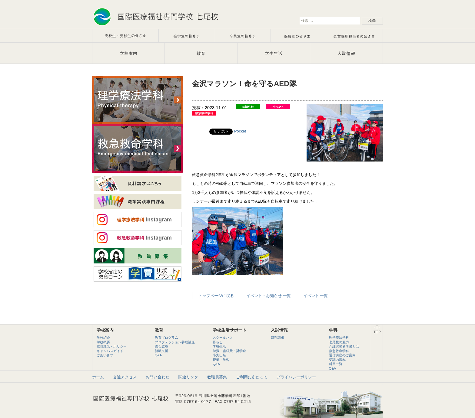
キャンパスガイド (110, 351)
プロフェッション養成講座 (175, 342)
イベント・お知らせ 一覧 (268, 295)
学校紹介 (103, 337)
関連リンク (188, 377)
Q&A (158, 355)
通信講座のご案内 (342, 355)
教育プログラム (166, 337)
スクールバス (223, 337)
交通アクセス (125, 377)
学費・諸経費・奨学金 (229, 351)
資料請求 (277, 337)
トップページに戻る (216, 295)
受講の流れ (337, 359)
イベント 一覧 (315, 295)
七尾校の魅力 (339, 342)
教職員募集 (217, 377)
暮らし (218, 342)
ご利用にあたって (251, 377)
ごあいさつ (105, 355)
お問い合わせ (157, 377)
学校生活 (219, 346)
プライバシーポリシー (296, 377)
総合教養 (161, 346)
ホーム (98, 377)
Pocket (240, 131)
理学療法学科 (339, 337)
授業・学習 (221, 359)
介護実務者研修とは (344, 346)
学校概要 (103, 342)
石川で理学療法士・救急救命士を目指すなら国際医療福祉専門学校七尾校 (155, 17)
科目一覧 (335, 364)
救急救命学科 (339, 351)
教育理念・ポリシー (112, 346)
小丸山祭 (219, 355)
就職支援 (161, 351)
